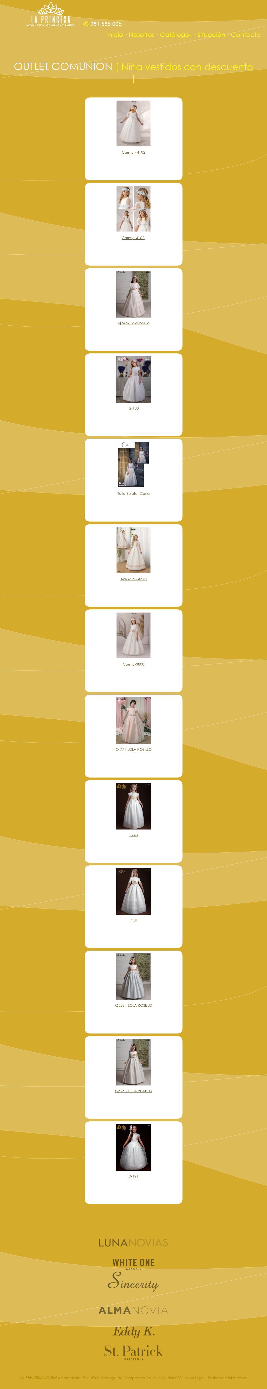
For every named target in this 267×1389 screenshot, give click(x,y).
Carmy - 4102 (133, 152)
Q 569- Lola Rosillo (133, 323)
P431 (133, 920)
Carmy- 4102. (133, 237)
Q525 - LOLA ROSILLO (133, 1091)
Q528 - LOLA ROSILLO (133, 1005)
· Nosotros (139, 34)
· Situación (209, 34)
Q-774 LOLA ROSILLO (134, 749)
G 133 (133, 408)
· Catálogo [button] (174, 34)
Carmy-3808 (133, 664)
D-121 (133, 1176)
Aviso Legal (195, 1377)
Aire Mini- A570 (133, 579)
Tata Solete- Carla (134, 493)
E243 (133, 835)
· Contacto (244, 34)
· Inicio (113, 34)
